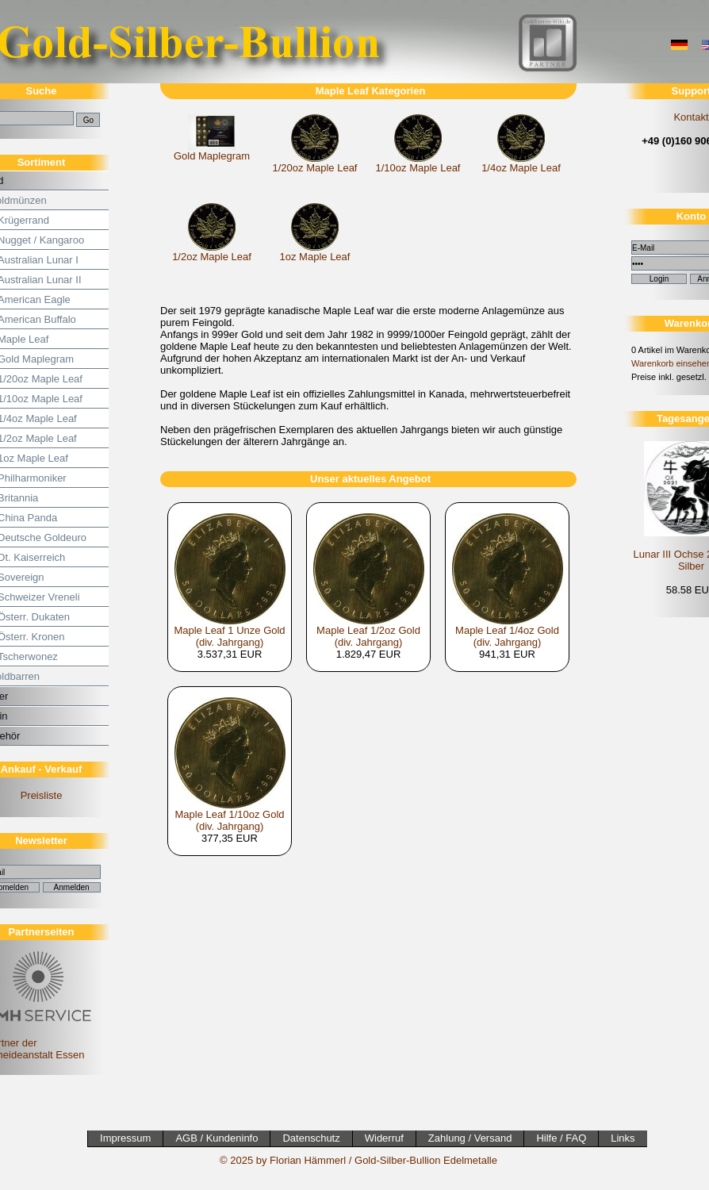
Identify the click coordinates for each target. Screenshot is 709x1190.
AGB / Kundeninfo (216, 1138)
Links (622, 1138)
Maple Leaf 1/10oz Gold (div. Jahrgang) (229, 820)
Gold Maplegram (212, 156)
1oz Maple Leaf (315, 257)
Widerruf (384, 1138)
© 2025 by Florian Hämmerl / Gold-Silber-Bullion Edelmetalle (358, 1160)
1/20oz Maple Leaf (315, 168)
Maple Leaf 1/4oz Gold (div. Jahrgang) (507, 636)
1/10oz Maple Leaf (418, 168)
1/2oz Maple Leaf (211, 257)
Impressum (125, 1138)
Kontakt (690, 117)
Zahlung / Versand (470, 1138)
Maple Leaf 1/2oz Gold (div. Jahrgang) (368, 636)
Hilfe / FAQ (561, 1138)
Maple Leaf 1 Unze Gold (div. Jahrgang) (229, 636)
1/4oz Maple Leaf (521, 168)
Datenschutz (310, 1138)
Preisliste (42, 795)
